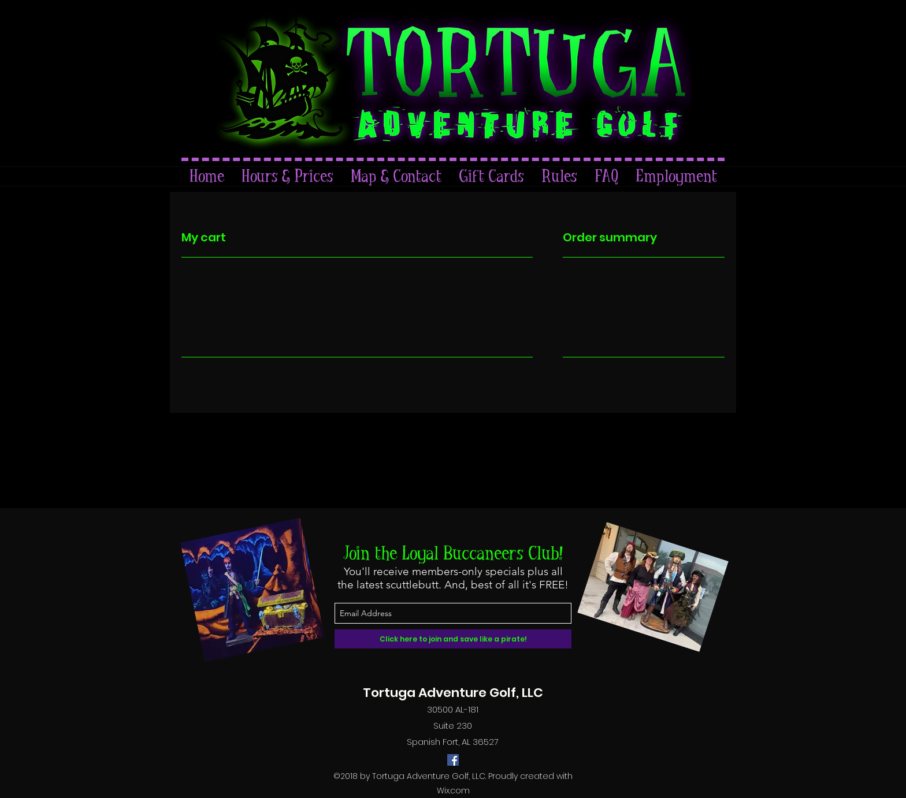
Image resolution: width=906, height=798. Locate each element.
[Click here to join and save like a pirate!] (453, 638)
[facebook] (453, 760)
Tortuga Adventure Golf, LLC (453, 693)
